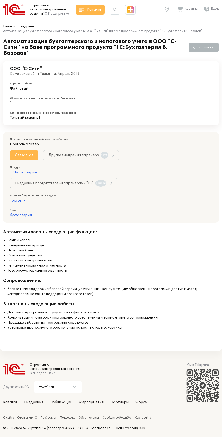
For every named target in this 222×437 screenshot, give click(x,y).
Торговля (18, 200)
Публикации (61, 402)
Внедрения (26, 26)
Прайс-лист (48, 417)
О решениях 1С (27, 417)
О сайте (8, 417)
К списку (206, 47)
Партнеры (119, 402)
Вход (215, 8)
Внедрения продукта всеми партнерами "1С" (60, 183)
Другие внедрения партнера (78, 155)
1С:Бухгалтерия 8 (25, 172)
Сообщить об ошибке (117, 417)
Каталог (10, 402)
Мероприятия (91, 402)
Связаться (24, 155)
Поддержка (67, 417)
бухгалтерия (21, 215)
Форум (141, 402)
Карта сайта (143, 417)
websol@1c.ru (135, 428)
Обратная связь (89, 417)
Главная (9, 26)
